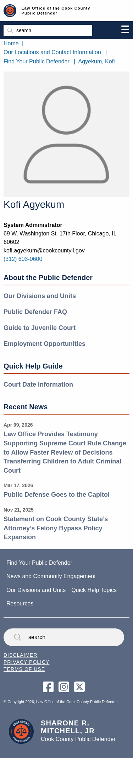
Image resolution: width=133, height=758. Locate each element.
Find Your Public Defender (37, 61)
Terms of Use (24, 669)
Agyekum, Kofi (96, 61)
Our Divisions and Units (40, 296)
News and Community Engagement (51, 576)
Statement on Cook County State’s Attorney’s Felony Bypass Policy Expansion (56, 528)
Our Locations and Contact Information (52, 52)
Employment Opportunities (44, 343)
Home (11, 43)
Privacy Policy (26, 662)
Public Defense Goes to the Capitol (57, 494)
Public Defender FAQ (35, 311)
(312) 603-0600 (23, 259)
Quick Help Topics (94, 590)
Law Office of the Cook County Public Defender (56, 10)
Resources (19, 603)
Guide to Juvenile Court (40, 327)
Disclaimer (21, 655)
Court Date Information (38, 384)
